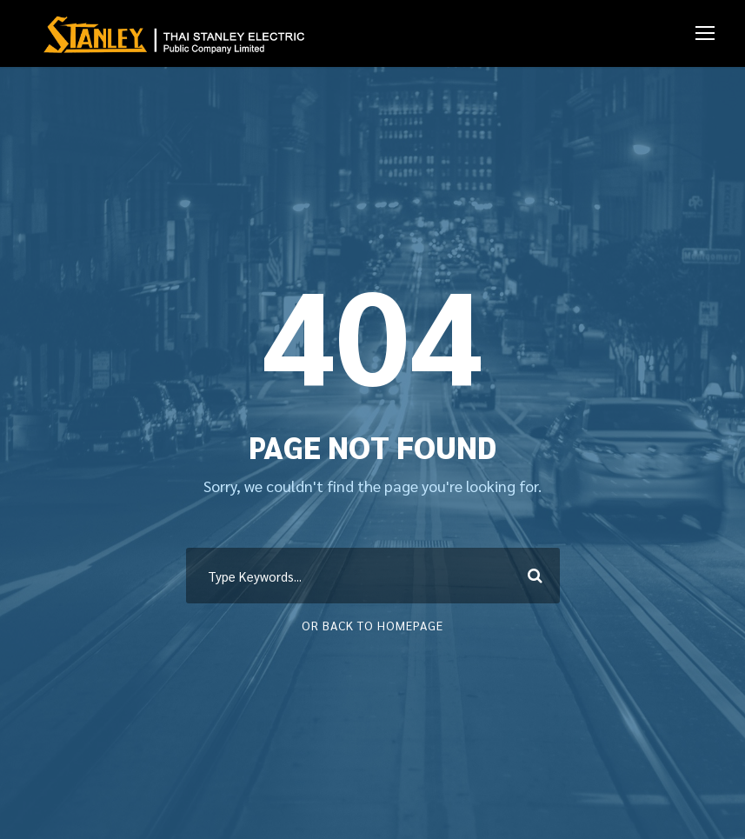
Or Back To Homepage (372, 625)
